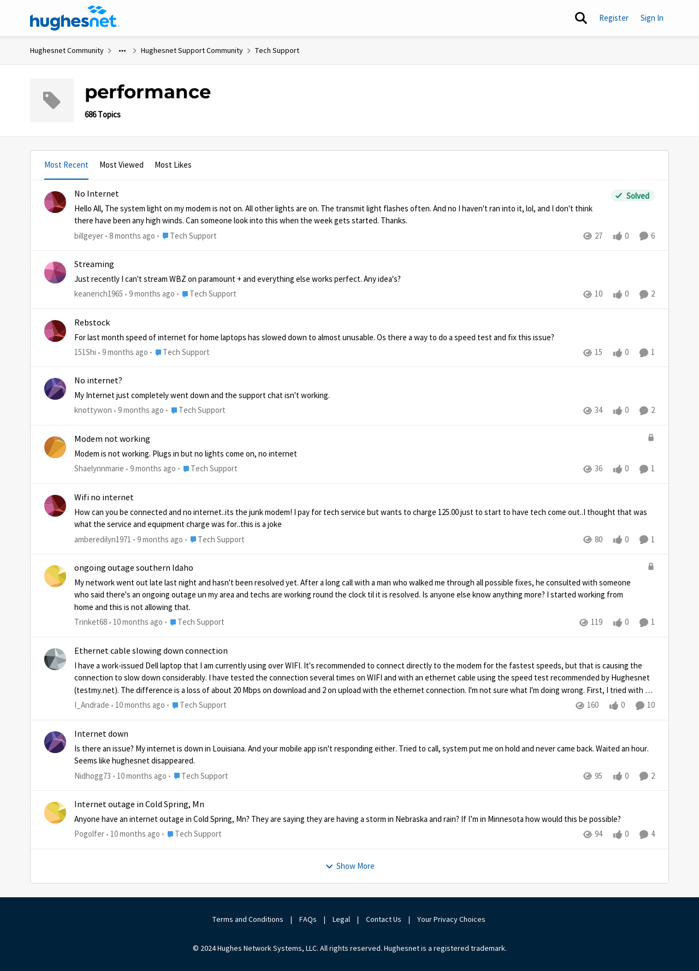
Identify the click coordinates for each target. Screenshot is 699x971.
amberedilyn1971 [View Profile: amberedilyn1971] (102, 539)
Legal (341, 919)
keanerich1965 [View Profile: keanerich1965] (98, 293)
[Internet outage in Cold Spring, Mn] (364, 819)
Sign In (652, 18)
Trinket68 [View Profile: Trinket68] (90, 622)
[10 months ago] (136, 623)
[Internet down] (364, 755)
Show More (350, 866)
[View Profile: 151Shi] (55, 331)
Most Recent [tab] (66, 164)
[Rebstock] (364, 337)
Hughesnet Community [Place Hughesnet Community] (67, 50)
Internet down (101, 734)
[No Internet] (340, 214)
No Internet (96, 193)
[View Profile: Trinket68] (55, 576)
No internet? (98, 380)
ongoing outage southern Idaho (133, 568)
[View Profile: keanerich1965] (55, 272)
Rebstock (92, 322)
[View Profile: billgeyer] (55, 202)
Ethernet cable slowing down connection (151, 651)
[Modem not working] (358, 454)
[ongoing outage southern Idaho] (358, 595)
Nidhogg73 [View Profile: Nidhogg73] (92, 776)
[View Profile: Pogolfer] (55, 813)
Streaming (94, 264)
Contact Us (383, 919)
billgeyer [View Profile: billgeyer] (88, 235)
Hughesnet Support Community (192, 50)
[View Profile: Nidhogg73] (55, 742)
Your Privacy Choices (452, 919)
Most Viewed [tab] (121, 164)
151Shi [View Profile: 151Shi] (85, 352)
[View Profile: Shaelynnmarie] (55, 447)
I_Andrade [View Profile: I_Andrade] (91, 705)
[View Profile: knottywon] (55, 389)
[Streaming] (364, 279)
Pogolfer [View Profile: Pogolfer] (89, 833)
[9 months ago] (150, 294)
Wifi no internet (104, 497)
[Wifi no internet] (364, 518)
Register (614, 18)
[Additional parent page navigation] (122, 50)
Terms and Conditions (247, 919)
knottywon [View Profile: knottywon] (93, 410)
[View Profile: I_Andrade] (55, 659)
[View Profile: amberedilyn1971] (55, 506)
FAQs (308, 919)
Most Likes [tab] (173, 164)
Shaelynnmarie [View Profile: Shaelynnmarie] (99, 468)
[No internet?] (364, 395)
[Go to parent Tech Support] (187, 235)
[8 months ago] (130, 235)
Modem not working (112, 439)
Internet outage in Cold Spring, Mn (139, 804)
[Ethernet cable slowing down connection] (364, 678)
